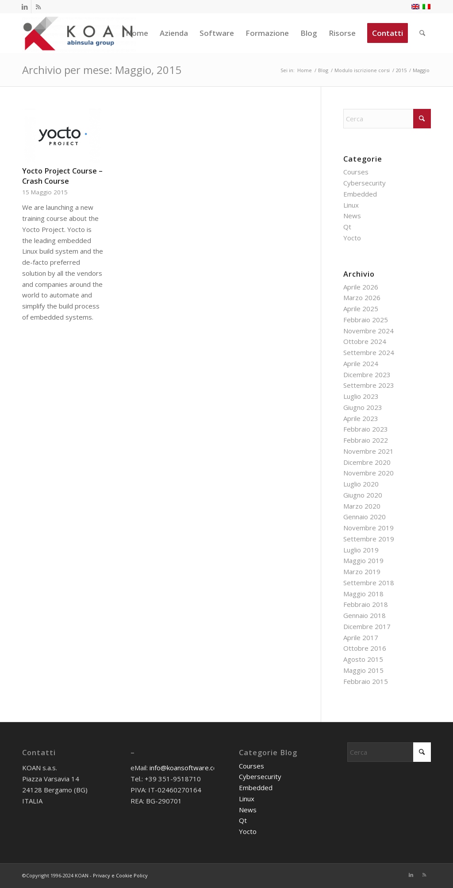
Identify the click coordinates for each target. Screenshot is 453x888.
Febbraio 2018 (365, 604)
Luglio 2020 (361, 483)
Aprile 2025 (360, 308)
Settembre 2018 (368, 582)
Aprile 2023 (360, 418)
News (352, 215)
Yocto (352, 237)
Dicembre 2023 (367, 374)
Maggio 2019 (363, 560)
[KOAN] (79, 33)
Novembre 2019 (368, 527)
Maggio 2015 (363, 670)
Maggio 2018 (363, 593)
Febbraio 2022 (365, 440)
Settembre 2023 (368, 385)
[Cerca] (422, 33)
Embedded (360, 193)
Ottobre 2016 (364, 648)
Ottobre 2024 (364, 341)
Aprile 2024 (360, 363)
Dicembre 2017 (367, 626)
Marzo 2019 (361, 571)
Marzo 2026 (361, 297)
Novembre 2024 (368, 330)
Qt (347, 226)
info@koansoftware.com (186, 767)
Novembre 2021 (368, 451)
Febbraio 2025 (365, 319)
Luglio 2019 (361, 549)
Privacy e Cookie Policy (120, 875)
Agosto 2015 (363, 659)
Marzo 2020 (361, 506)
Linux (351, 205)
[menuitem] (137, 33)
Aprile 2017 (360, 637)
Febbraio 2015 (365, 681)
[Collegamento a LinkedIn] (24, 6)
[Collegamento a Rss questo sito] (38, 6)
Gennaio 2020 (364, 516)
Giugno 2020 (362, 494)
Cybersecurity (364, 182)
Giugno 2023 (362, 407)
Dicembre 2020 (367, 462)
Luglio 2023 (361, 396)
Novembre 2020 (368, 472)
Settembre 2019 (368, 538)
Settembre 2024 (368, 352)
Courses (356, 171)
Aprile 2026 (360, 286)
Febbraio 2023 (365, 429)
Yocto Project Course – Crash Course (62, 176)
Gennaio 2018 (364, 615)
